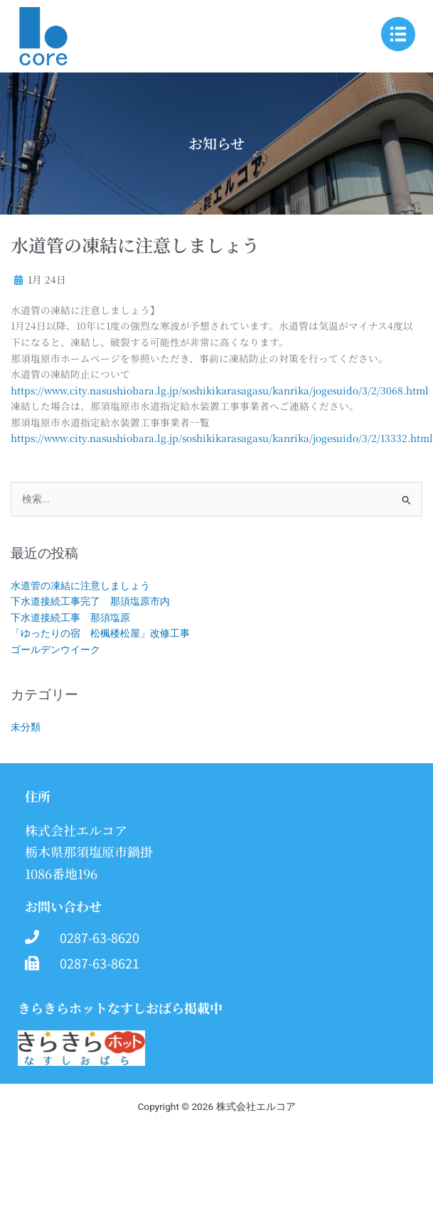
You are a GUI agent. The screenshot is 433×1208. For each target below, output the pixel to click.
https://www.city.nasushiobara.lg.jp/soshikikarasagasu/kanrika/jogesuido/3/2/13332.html (222, 438)
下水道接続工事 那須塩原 (70, 617)
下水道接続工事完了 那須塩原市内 (90, 601)
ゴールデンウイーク (55, 649)
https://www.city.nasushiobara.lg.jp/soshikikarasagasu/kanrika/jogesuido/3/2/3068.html (220, 390)
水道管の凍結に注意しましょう (80, 585)
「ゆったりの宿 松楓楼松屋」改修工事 (100, 633)
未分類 (26, 727)
